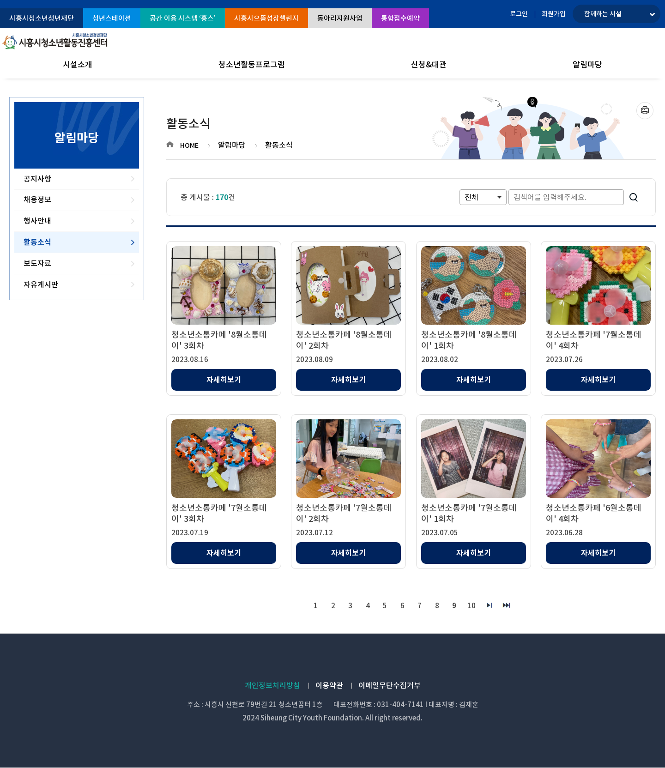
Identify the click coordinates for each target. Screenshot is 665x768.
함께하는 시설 (603, 14)
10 (472, 605)
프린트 (645, 111)
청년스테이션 (111, 18)
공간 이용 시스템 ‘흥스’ (183, 18)
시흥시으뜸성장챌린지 (266, 18)
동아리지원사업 (340, 18)
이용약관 (329, 685)
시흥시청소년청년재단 (41, 18)
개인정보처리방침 (272, 685)
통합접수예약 (400, 18)
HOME (189, 145)
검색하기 (633, 197)
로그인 (519, 14)
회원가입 (554, 14)
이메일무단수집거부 (389, 685)
